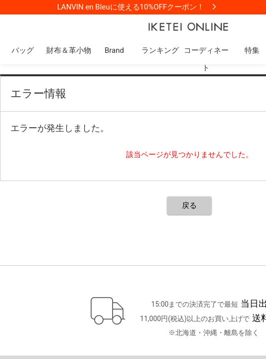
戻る (189, 205)
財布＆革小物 (68, 50)
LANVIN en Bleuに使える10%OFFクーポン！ (131, 6)
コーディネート (206, 59)
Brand (114, 50)
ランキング (160, 50)
